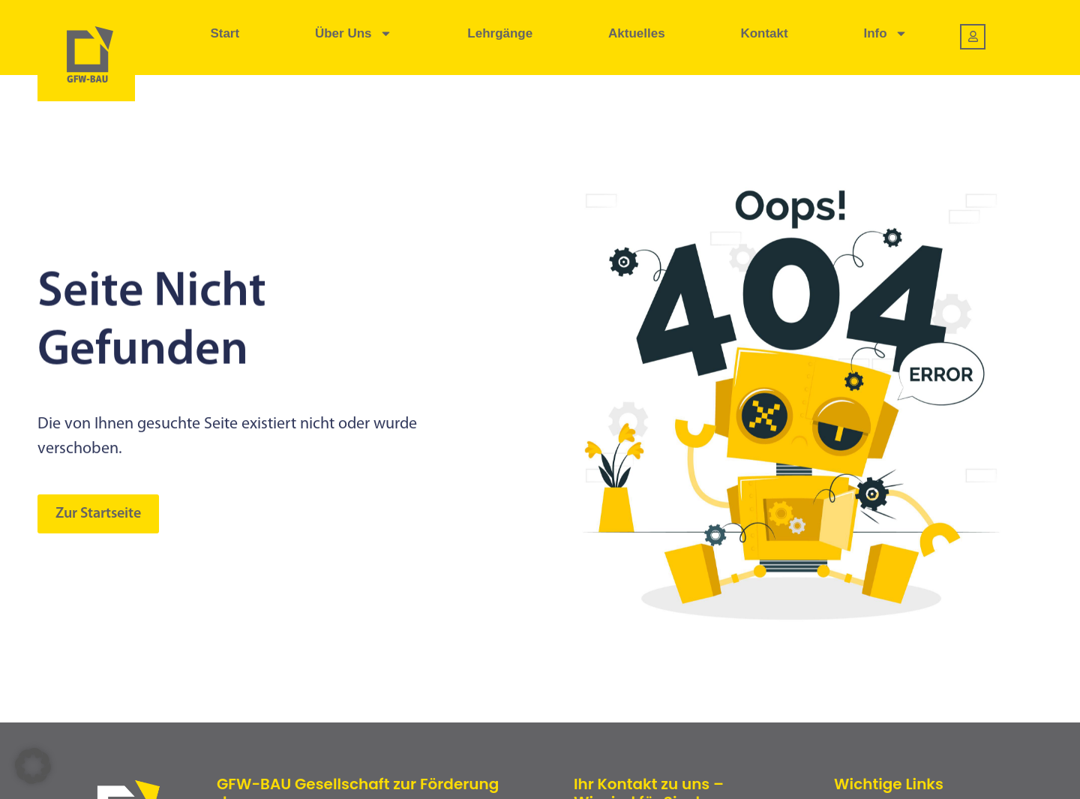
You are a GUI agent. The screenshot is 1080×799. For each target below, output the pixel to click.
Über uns (353, 33)
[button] (33, 766)
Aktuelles (636, 33)
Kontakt (764, 33)
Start (224, 33)
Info (885, 33)
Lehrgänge (499, 33)
